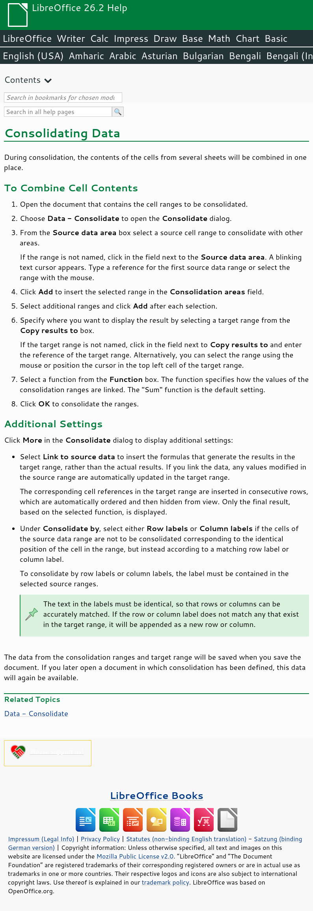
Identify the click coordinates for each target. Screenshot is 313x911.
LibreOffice (27, 38)
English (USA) (33, 55)
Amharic (86, 55)
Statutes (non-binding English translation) (186, 838)
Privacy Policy (100, 838)
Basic (275, 38)
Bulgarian (203, 55)
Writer (70, 38)
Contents (22, 79)
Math (219, 38)
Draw (165, 38)
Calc (99, 38)
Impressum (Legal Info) (41, 838)
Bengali (245, 55)
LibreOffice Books (156, 795)
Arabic (122, 55)
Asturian (159, 55)
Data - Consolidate (36, 713)
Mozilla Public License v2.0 (135, 856)
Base (192, 38)
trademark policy (165, 882)
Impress (131, 38)
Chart (247, 38)
